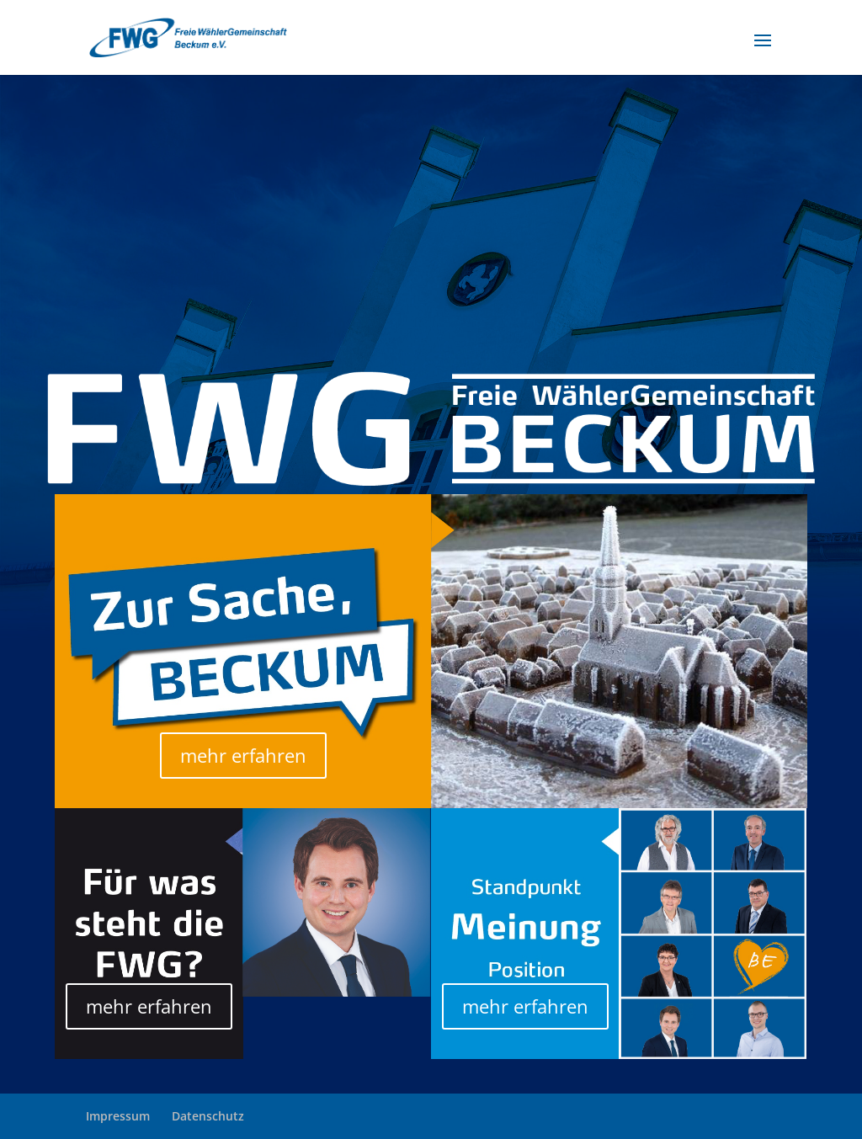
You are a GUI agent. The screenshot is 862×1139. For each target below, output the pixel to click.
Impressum (118, 1116)
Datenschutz (208, 1116)
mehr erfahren (243, 755)
